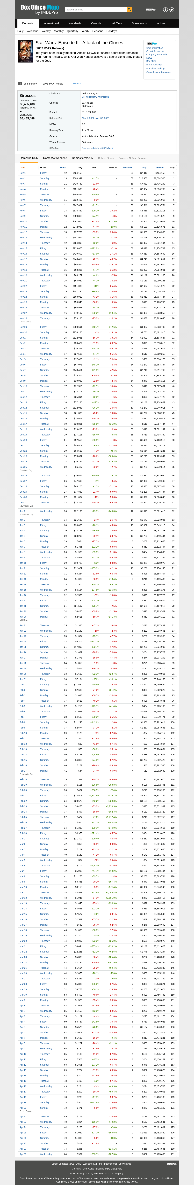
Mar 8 (23, 876)
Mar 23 (23, 957)
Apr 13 (23, 1070)
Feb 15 (23, 760)
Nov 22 (23, 286)
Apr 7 (22, 1038)
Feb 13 (23, 749)
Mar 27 (23, 978)
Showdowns (139, 23)
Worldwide (75, 23)
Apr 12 (23, 1064)
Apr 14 (23, 1075)
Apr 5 (22, 1027)
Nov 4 (23, 189)
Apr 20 (23, 1108)
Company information (157, 54)
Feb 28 (23, 833)
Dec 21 (23, 445)
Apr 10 (23, 1054)
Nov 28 (23, 318)
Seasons (97, 31)
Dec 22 (23, 450)
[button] (155, 65)
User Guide (88, 1168)
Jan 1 (22, 511)
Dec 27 (23, 481)
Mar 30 (23, 994)
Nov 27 (23, 313)
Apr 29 (23, 1148)
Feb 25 (23, 817)
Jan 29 (23, 668)
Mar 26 (23, 973)
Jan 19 (23, 611)
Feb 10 (23, 733)
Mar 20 (23, 941)
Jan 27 (23, 657)
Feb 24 (23, 811)
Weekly (46, 31)
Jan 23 (23, 636)
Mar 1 (23, 838)
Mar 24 (23, 962)
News (149, 57)
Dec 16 (23, 418)
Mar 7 (23, 871)
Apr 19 (23, 1102)
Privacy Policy (86, 1181)
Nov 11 (23, 226)
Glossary (76, 1168)
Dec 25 (23, 467)
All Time (117, 23)
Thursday (45, 205)
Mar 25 (23, 968)
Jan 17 (23, 600)
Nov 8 (23, 210)
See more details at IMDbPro (98, 148)
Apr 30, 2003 (102, 118)
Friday (43, 173)
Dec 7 (23, 370)
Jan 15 (23, 590)
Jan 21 (23, 625)
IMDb (110, 1173)
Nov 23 (23, 291)
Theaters (127, 167)
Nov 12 (23, 232)
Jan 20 (23, 616)
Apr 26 (23, 1138)
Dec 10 (23, 386)
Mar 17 (23, 924)
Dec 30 (23, 497)
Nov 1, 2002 (88, 118)
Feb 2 (23, 690)
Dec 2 (23, 343)
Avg (144, 167)
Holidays (112, 31)
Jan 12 (23, 573)
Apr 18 (23, 1097)
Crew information (155, 51)
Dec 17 (23, 424)
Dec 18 (23, 429)
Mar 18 (23, 930)
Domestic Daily (29, 158)
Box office (151, 61)
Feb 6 (23, 711)
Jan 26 (23, 652)
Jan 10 (23, 563)
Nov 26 (23, 307)
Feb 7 (23, 717)
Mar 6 (23, 865)
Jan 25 (23, 647)
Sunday (44, 183)
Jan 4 (22, 530)
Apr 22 (23, 1116)
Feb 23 (23, 806)
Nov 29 (23, 327)
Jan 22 (23, 630)
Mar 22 (23, 951)
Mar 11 (23, 892)
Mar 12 (23, 898)
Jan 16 (23, 595)
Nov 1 (23, 173)
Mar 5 (23, 860)
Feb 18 (23, 779)
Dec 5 (23, 359)
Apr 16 (23, 1086)
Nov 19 (23, 270)
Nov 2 (23, 178)
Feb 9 (23, 727)
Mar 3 (23, 849)
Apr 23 (23, 1122)
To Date (160, 167)
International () (29, 108)
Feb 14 (23, 754)
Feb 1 (23, 684)
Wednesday (46, 200)
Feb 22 (23, 801)
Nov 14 (23, 243)
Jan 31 (23, 679)
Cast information (154, 48)
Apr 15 (23, 1081)
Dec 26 (23, 475)
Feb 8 (23, 722)
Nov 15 (23, 248)
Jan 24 (23, 641)
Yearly (85, 31)
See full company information (96, 97)
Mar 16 (23, 919)
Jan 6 (22, 541)
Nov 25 (23, 302)
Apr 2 (22, 1011)
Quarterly (72, 31)
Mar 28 (23, 984)
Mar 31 (23, 1000)
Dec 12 (23, 397)
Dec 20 (23, 440)
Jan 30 (23, 674)
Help (119, 1168)
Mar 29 (23, 989)
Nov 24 (23, 296)
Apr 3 (22, 1016)
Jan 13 (23, 579)
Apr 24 (23, 1127)
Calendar (96, 23)
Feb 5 (23, 706)
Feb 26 (23, 822)
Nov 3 (23, 183)
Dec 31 (23, 502)
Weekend (32, 31)
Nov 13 (23, 237)
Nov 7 (23, 205)
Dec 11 (23, 391)
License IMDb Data (105, 1168)
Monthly (59, 31)
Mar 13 (23, 903)
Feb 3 (23, 695)
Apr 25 (23, 1132)
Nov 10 (23, 221)
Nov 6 (23, 200)
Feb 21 (23, 795)
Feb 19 (23, 784)
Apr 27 (23, 1143)
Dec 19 (23, 434)
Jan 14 (23, 584)
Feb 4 (23, 700)
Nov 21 (23, 280)
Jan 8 (22, 552)
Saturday (44, 178)
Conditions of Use (65, 1181)
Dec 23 (23, 456)
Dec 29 (23, 491)
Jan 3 (22, 525)
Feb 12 (23, 744)
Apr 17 (23, 1091)
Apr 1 (22, 1005)
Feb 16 (23, 765)
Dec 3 (23, 348)
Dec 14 (23, 407)
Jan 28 (23, 663)
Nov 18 (23, 264)
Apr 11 (23, 1059)
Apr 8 (22, 1043)
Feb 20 (23, 790)
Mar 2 (23, 844)
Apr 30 (23, 1154)
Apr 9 (22, 1048)
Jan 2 (22, 520)
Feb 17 (23, 770)
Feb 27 (23, 828)
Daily (20, 31)
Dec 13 (23, 402)
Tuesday (44, 194)
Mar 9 (23, 881)
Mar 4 (23, 854)
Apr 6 (22, 1032)
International (51, 23)
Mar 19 (23, 935)
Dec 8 (23, 375)
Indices (161, 23)
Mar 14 (23, 908)
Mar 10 (23, 887)
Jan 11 (23, 568)
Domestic (28, 23)
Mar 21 (23, 946)
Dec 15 (23, 413)
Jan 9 (22, 557)
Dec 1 (23, 337)
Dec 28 (23, 486)
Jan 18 (23, 606)
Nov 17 (23, 259)
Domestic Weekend (55, 158)
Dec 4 (23, 354)
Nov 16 (23, 253)
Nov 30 (23, 332)
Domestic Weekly (82, 158)
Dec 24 (23, 461)
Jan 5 (22, 536)
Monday (44, 189)
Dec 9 (23, 381)
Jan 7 (22, 546)
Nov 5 (23, 194)
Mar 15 (23, 914)
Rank (63, 167)
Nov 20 (23, 275)
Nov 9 (23, 216)
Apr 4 (22, 1021)
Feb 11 (23, 738)
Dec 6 (23, 364)
